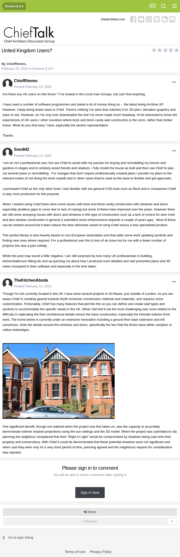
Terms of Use (75, 552)
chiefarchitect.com (113, 19)
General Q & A (42, 68)
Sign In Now (90, 493)
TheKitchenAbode (31, 280)
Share (90, 512)
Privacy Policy (100, 552)
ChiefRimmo (16, 64)
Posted (32, 87)
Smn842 (21, 149)
